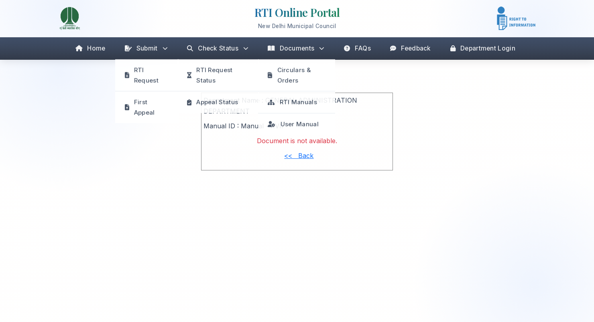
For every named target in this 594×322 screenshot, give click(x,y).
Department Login (482, 48)
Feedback (410, 48)
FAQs (357, 48)
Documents (296, 48)
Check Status (217, 48)
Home (90, 48)
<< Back (298, 156)
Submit (146, 48)
